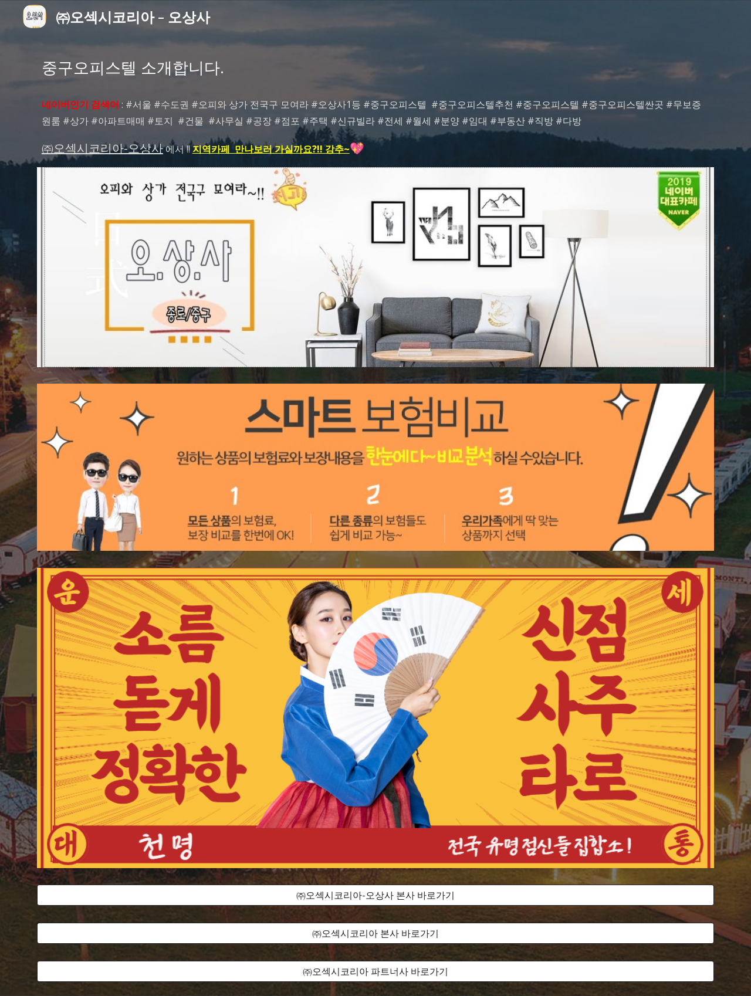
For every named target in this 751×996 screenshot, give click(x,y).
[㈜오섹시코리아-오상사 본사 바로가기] (375, 895)
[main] (375, 67)
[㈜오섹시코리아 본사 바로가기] (375, 933)
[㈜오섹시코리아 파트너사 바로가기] (375, 971)
